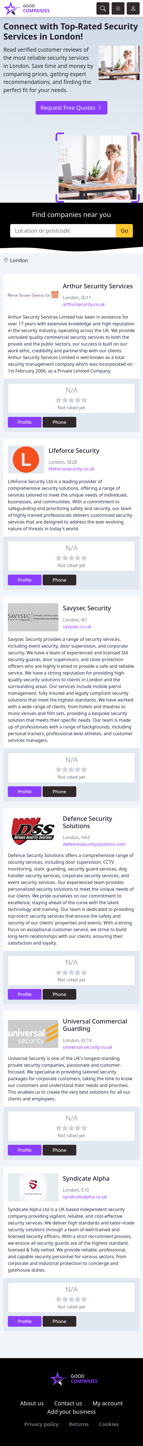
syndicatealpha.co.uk (85, 1197)
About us (32, 1403)
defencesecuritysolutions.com (94, 844)
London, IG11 (77, 297)
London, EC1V (77, 1040)
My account (108, 1403)
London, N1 (75, 620)
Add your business (71, 1411)
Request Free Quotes (71, 107)
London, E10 (76, 1190)
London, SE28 (63, 462)
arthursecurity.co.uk (84, 304)
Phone (59, 422)
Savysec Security (87, 608)
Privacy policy (41, 1424)
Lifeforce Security (74, 450)
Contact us (68, 1403)
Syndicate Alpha (86, 1178)
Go (124, 230)
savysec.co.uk (77, 626)
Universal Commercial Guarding (95, 1024)
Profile (25, 422)
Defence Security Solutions (87, 822)
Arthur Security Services (98, 286)
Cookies (109, 1424)
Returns (79, 1424)
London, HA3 (76, 837)
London (19, 260)
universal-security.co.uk (87, 1047)
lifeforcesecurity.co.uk (71, 469)
